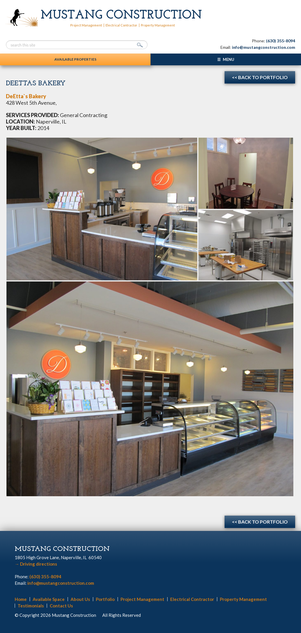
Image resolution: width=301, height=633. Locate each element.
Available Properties (75, 59)
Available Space (49, 599)
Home (21, 599)
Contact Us (61, 605)
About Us (80, 599)
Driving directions (36, 564)
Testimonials (31, 605)
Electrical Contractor (121, 25)
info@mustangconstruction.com (263, 47)
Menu (228, 59)
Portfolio (105, 599)
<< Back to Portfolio (260, 77)
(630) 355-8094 (280, 40)
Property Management (158, 25)
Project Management (86, 25)
